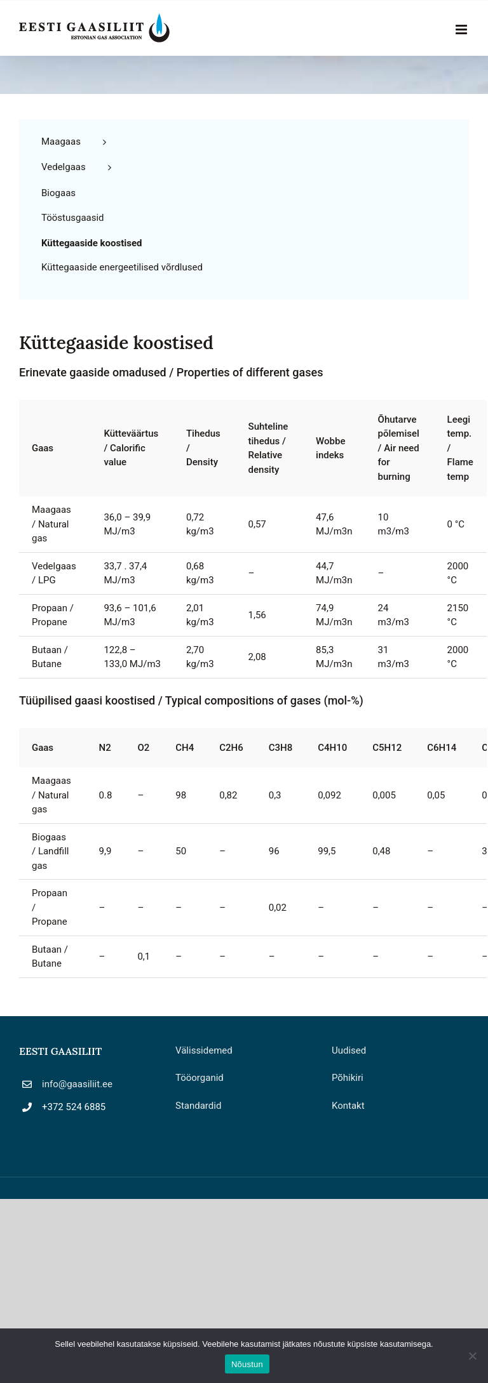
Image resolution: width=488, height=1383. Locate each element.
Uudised (349, 1050)
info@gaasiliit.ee (77, 1084)
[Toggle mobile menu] (462, 29)
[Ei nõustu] (472, 1355)
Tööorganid (199, 1077)
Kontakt (348, 1105)
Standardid (198, 1105)
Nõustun (247, 1364)
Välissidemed (204, 1050)
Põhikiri (347, 1077)
